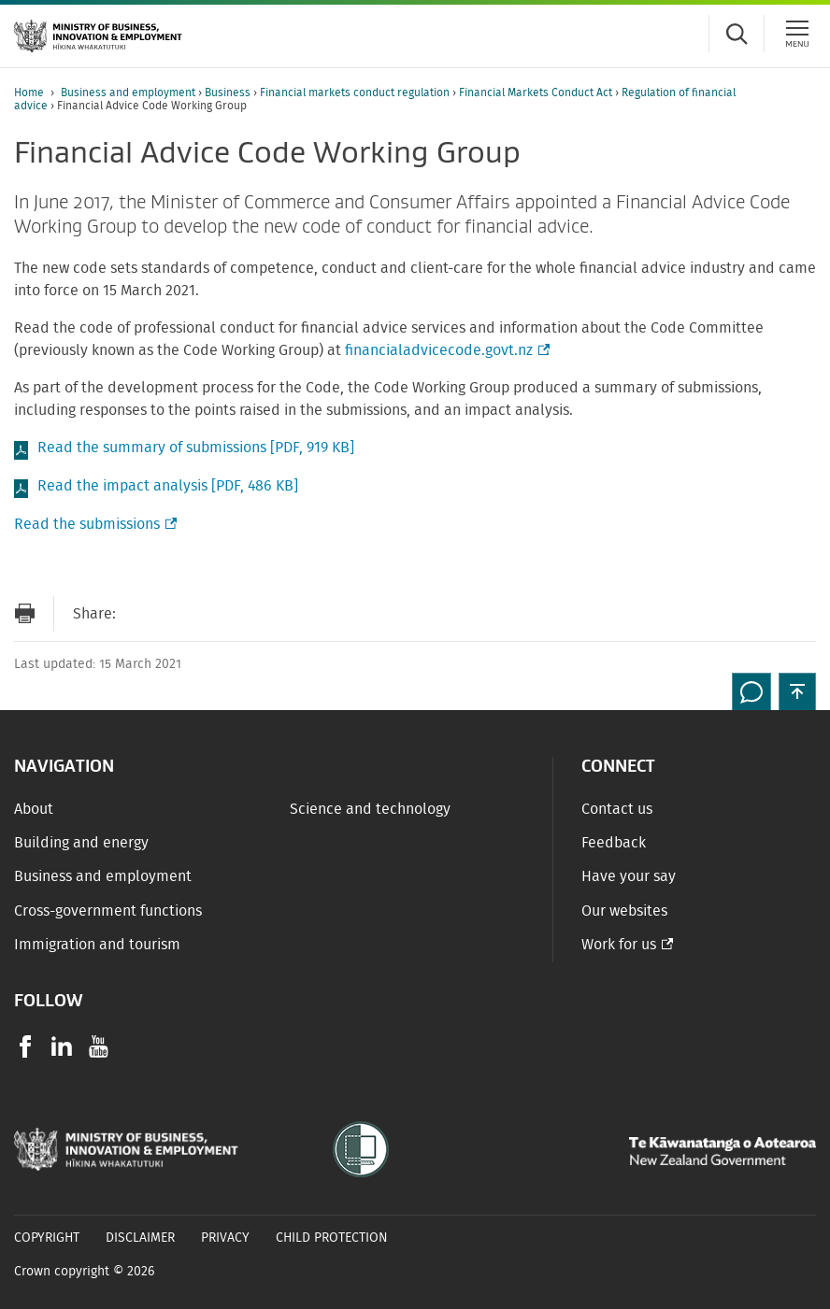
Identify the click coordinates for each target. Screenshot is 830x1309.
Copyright (46, 1238)
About (33, 809)
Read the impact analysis (167, 485)
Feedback (613, 842)
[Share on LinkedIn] (251, 613)
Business (229, 92)
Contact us (616, 809)
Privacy (225, 1238)
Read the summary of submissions (195, 447)
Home (29, 92)
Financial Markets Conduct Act (537, 92)
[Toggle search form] (736, 33)
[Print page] (24, 613)
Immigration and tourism (97, 944)
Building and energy (81, 842)
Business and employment (129, 92)
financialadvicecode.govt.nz (445, 350)
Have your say (628, 876)
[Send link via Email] (139, 613)
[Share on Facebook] (176, 613)
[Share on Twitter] (214, 613)
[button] (797, 691)
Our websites (624, 910)
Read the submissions (93, 524)
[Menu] (797, 33)
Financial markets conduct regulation (356, 92)
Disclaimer (140, 1238)
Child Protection (332, 1238)
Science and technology (370, 809)
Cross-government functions (108, 910)
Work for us (618, 944)
